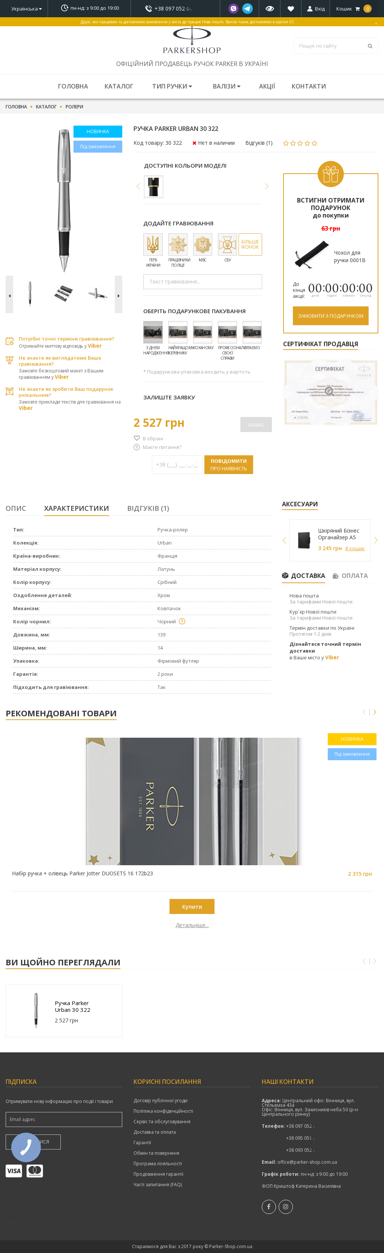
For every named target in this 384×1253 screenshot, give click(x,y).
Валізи (226, 86)
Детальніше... (52, 925)
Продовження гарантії (158, 1174)
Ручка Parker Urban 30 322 (72, 1006)
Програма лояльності (158, 1163)
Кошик (354, 9)
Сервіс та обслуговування (162, 1121)
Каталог (119, 86)
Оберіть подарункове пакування (194, 311)
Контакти (309, 86)
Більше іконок (250, 244)
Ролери (74, 107)
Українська (26, 8)
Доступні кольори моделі (185, 165)
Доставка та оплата (155, 1132)
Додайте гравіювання (178, 223)
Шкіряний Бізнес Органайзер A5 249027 (338, 534)
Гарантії (142, 1142)
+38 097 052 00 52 (175, 8)
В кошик (355, 548)
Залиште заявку (169, 397)
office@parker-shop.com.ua (307, 1162)
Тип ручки (172, 86)
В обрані (153, 438)
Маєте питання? (162, 447)
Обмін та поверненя (156, 1153)
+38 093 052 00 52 (305, 1150)
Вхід (320, 8)
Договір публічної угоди (161, 1100)
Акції (267, 86)
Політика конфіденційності (163, 1111)
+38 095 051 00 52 (305, 1138)
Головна (73, 86)
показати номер (175, 8)
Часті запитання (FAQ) (158, 1184)
